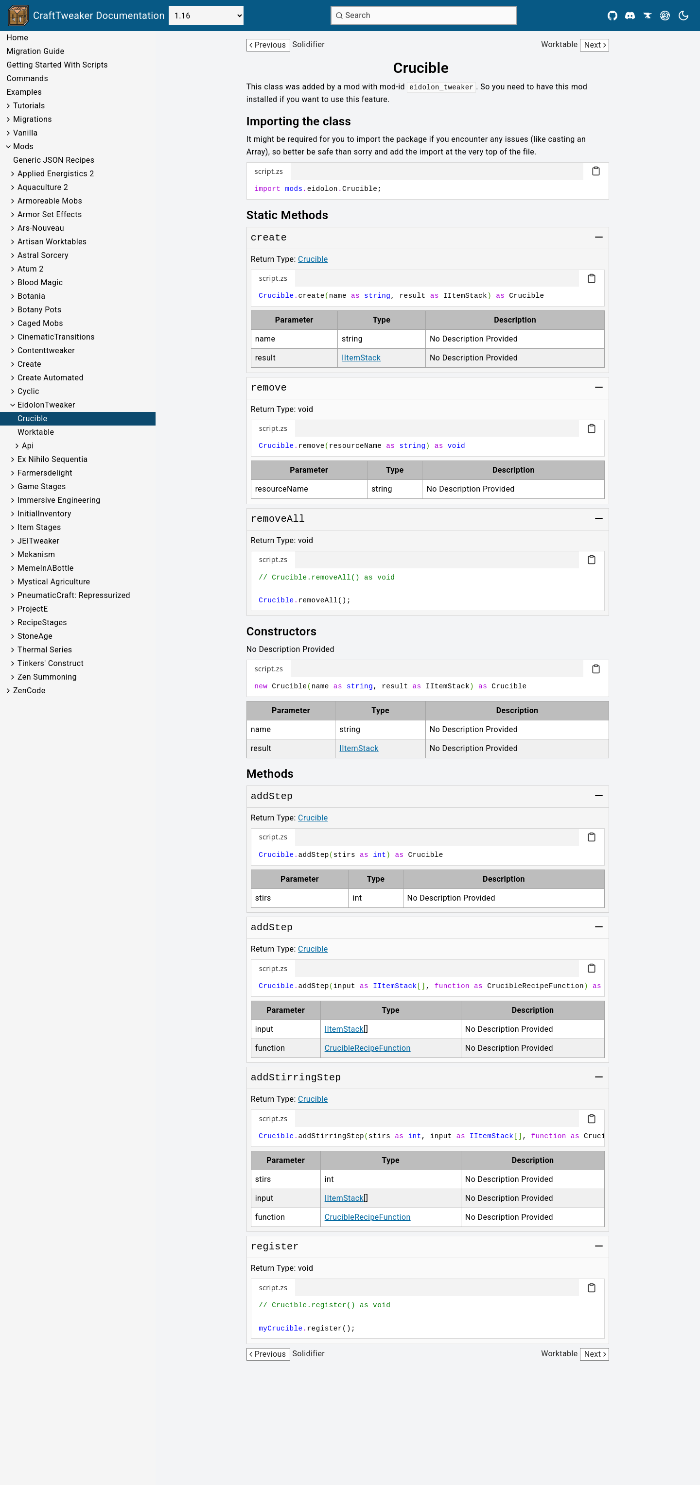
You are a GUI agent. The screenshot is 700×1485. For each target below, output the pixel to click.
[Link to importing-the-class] (305, 121)
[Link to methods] (277, 774)
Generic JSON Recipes (53, 160)
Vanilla (25, 132)
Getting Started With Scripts (56, 64)
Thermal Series (45, 649)
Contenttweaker (46, 350)
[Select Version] (206, 15)
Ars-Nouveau (41, 228)
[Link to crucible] (428, 68)
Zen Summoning (47, 677)
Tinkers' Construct (51, 663)
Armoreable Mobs (50, 200)
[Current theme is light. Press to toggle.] (683, 15)
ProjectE (33, 609)
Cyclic (28, 391)
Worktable (36, 432)
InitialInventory (44, 513)
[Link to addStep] (272, 796)
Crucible (32, 418)
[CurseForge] (647, 15)
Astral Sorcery (43, 255)
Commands (27, 78)
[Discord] (630, 15)
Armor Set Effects (50, 214)
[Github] (612, 15)
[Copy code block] (596, 171)
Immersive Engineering (59, 500)
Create (29, 364)
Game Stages (42, 486)
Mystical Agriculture (54, 581)
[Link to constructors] (288, 631)
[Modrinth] (665, 15)
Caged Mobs (40, 323)
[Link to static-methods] (294, 215)
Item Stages (39, 527)
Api (28, 445)
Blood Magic (40, 282)
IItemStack (361, 357)
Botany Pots (39, 309)
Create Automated (51, 377)
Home (17, 37)
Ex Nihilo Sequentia (53, 459)
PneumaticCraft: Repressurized (74, 595)
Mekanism (36, 554)
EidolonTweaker (46, 405)
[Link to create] (269, 238)
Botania (31, 296)
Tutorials (29, 105)
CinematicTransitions (56, 336)
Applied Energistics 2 (56, 173)
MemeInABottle (46, 568)
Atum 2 (31, 268)
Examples (24, 92)
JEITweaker (38, 541)
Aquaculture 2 (43, 187)
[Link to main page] (86, 15)
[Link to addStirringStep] (296, 1078)
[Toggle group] (599, 237)
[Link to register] (275, 1247)
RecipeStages (42, 622)
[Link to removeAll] (278, 519)
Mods (23, 146)
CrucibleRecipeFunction (368, 1048)
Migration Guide (35, 51)
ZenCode (29, 690)
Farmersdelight (45, 473)
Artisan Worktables (52, 241)
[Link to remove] (269, 388)
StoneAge (35, 636)
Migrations (32, 119)
